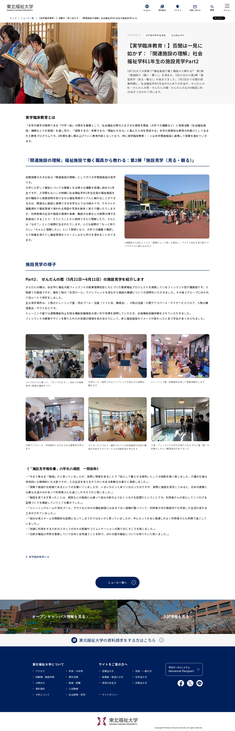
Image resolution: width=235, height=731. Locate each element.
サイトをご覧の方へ (113, 664)
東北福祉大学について (48, 664)
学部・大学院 (76, 671)
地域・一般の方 (143, 671)
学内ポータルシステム (181, 669)
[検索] (212, 7)
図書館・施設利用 (45, 677)
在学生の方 (141, 677)
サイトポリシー (110, 694)
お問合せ (40, 683)
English (147, 10)
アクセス (177, 10)
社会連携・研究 (77, 694)
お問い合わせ (195, 10)
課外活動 (73, 677)
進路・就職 (75, 683)
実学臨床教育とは (39, 556)
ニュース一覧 (27, 18)
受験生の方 (108, 671)
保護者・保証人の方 (112, 677)
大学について (43, 694)
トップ (13, 18)
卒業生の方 (141, 683)
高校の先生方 (109, 683)
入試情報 (73, 689)
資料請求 (162, 10)
